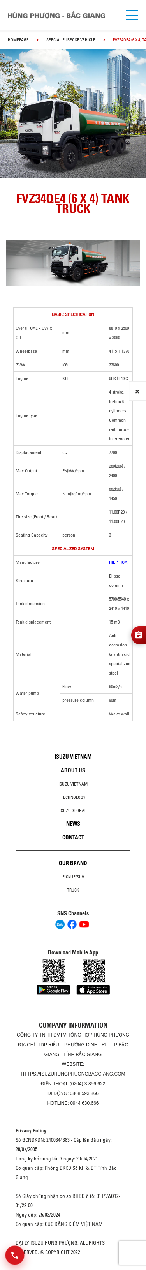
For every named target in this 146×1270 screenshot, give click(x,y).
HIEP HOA (118, 562)
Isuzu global (73, 810)
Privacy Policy (31, 1130)
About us (73, 770)
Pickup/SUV (73, 877)
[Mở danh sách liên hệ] (14, 1255)
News (73, 823)
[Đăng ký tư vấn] (138, 635)
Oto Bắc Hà (73, 1267)
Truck (73, 890)
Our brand (73, 863)
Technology (73, 797)
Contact (73, 837)
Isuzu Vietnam (73, 756)
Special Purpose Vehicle (70, 39)
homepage (18, 39)
